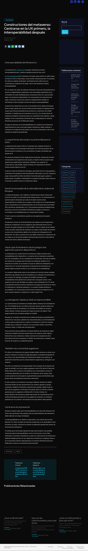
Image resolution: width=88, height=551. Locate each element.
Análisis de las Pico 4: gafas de (75, 76)
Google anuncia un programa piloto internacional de (75, 109)
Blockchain (9, 451)
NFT (73, 187)
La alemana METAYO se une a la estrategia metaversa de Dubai (21, 472)
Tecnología (9, 20)
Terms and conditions (68, 548)
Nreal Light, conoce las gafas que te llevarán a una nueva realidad (39, 472)
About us (69, 546)
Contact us (60, 546)
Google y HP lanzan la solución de (75, 86)
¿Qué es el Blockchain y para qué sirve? (70, 519)
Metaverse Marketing (69, 182)
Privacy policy (80, 546)
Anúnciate (50, 546)
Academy (65, 173)
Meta (72, 177)
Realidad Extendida (68, 197)
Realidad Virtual (67, 206)
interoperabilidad (12, 76)
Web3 (36, 113)
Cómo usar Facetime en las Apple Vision (75, 96)
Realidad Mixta (67, 202)
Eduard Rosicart (10, 38)
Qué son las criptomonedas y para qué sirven (44, 520)
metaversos (20, 70)
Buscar (64, 22)
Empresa (65, 177)
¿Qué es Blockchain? (13, 518)
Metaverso (66, 187)
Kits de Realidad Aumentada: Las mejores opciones (75, 123)
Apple (73, 173)
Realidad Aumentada (69, 192)
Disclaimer (81, 548)
